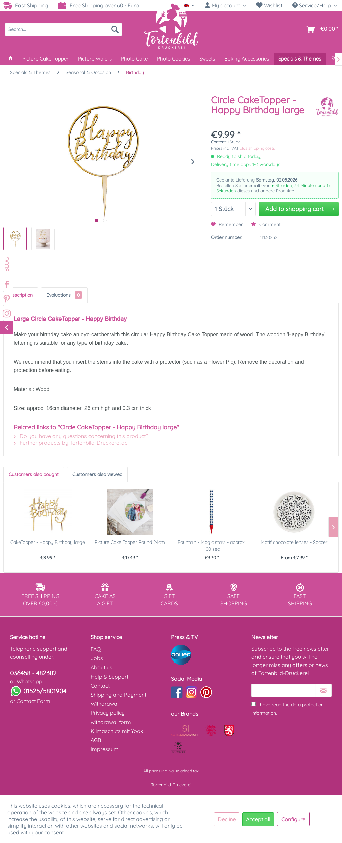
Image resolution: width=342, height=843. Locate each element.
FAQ (96, 649)
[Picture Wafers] (94, 59)
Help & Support (109, 676)
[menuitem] (225, 5)
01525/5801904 (44, 691)
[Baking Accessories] (247, 59)
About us (101, 667)
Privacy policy (108, 712)
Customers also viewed (97, 474)
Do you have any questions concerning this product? (81, 436)
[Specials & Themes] (300, 59)
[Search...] (63, 29)
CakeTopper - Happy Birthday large (47, 542)
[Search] (115, 29)
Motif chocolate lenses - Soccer (294, 542)
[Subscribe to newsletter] (324, 690)
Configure (293, 819)
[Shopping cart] (321, 29)
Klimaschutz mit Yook (117, 731)
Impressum (105, 749)
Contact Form (33, 701)
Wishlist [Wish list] (269, 5)
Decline (227, 819)
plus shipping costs (257, 148)
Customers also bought (34, 474)
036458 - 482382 (33, 673)
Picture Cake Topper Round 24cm (130, 542)
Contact (100, 685)
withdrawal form (111, 722)
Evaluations (64, 295)
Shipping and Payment (118, 694)
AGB (96, 740)
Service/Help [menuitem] (312, 5)
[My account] (225, 5)
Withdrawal (105, 703)
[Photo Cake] (134, 59)
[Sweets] (207, 59)
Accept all (258, 819)
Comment (266, 224)
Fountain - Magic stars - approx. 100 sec (212, 545)
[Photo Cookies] (173, 59)
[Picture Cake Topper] (45, 59)
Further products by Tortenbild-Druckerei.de (71, 442)
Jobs (97, 658)
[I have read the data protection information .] (253, 704)
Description (21, 295)
